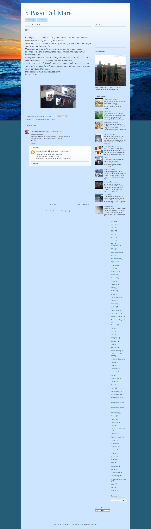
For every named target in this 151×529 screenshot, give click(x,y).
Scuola (113, 453)
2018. (113, 249)
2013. (113, 224)
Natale (113, 419)
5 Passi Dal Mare (48, 12)
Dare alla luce (46, 69)
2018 (112, 241)
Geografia (114, 338)
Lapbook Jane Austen (111, 182)
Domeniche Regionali (111, 122)
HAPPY (113, 347)
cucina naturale (116, 310)
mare (113, 388)
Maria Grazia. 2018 (117, 403)
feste (112, 331)
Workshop (114, 490)
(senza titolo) (108, 111)
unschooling (115, 476)
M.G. (112, 385)
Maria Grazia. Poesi (117, 408)
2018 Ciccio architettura (115, 245)
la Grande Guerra (117, 359)
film (112, 334)
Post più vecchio (83, 204)
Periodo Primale (116, 437)
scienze (113, 450)
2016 (112, 234)
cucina (113, 307)
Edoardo (114, 325)
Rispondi (33, 143)
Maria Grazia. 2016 (117, 398)
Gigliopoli (114, 341)
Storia (113, 459)
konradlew (79, 524)
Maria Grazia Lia (42, 151)
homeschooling (116, 351)
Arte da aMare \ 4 (109, 207)
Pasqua (113, 434)
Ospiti (113, 425)
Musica (113, 416)
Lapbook (114, 368)
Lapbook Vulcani (109, 134)
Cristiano (114, 304)
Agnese (113, 262)
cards (113, 287)
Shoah (113, 456)
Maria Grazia (51, 119)
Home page (52, 204)
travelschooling (116, 472)
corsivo (113, 300)
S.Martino (114, 447)
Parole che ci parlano (111, 99)
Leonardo (114, 372)
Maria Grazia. (115, 394)
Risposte (36, 147)
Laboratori (114, 362)
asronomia (114, 275)
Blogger (94, 524)
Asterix (113, 278)
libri (112, 375)
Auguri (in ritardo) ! (110, 169)
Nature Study (115, 422)
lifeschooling (115, 378)
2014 (112, 228)
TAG (112, 463)
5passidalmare (41, 119)
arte (112, 268)
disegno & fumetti (116, 317)
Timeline (114, 469)
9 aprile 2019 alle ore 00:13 (60, 151)
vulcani (113, 487)
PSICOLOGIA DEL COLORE (113, 147)
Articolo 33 (114, 271)
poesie (113, 440)
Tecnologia (114, 466)
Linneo (113, 381)
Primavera (114, 443)
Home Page (30, 20)
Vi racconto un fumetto (118, 479)
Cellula (113, 291)
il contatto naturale (37, 131)
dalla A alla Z (115, 313)
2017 (112, 237)
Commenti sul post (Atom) (61, 211)
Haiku (113, 344)
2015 (112, 231)
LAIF (112, 365)
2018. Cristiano (116, 252)
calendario (114, 284)
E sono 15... (108, 194)
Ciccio (113, 294)
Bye (105, 157)
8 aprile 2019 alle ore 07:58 (53, 131)
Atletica (113, 281)
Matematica (115, 412)
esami (113, 328)
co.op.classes (115, 297)
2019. (33, 119)
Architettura (42, 20)
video (113, 484)
